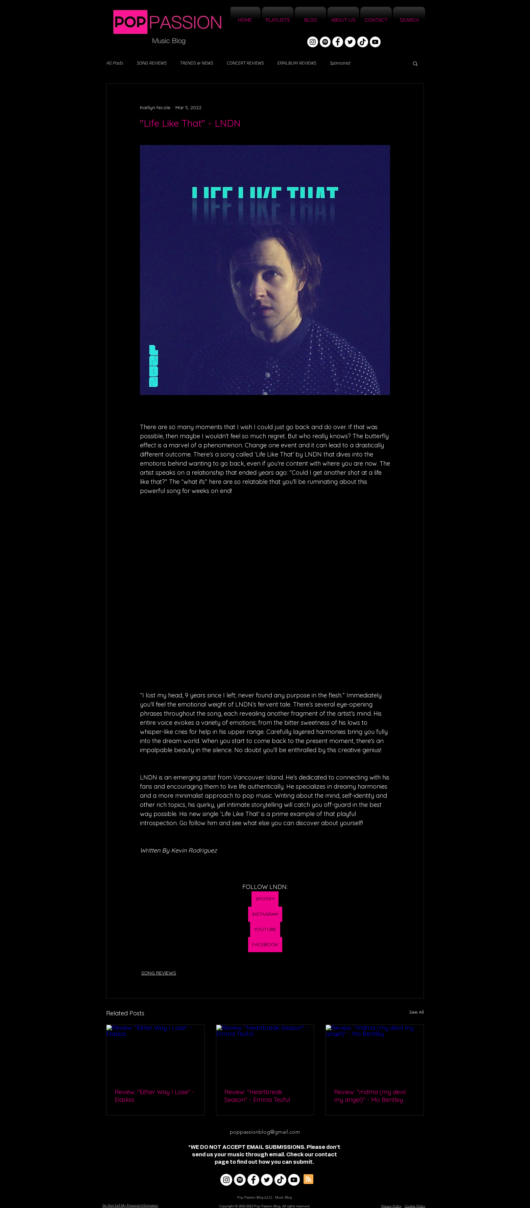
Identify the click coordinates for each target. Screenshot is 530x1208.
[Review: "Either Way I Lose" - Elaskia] (155, 1052)
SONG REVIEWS (151, 63)
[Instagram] (312, 41)
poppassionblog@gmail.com (265, 1132)
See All (416, 1012)
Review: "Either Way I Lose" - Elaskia (154, 1096)
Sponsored (340, 63)
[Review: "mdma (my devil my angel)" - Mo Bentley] (375, 1052)
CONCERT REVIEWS (245, 63)
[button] (415, 63)
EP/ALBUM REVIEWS (296, 63)
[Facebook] (337, 41)
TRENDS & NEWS (196, 63)
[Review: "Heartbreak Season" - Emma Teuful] (265, 1052)
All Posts (114, 63)
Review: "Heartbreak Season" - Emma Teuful (257, 1096)
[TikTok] (362, 41)
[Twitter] (350, 41)
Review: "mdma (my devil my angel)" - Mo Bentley (370, 1096)
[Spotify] (325, 41)
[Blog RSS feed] (308, 1179)
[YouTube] (375, 41)
